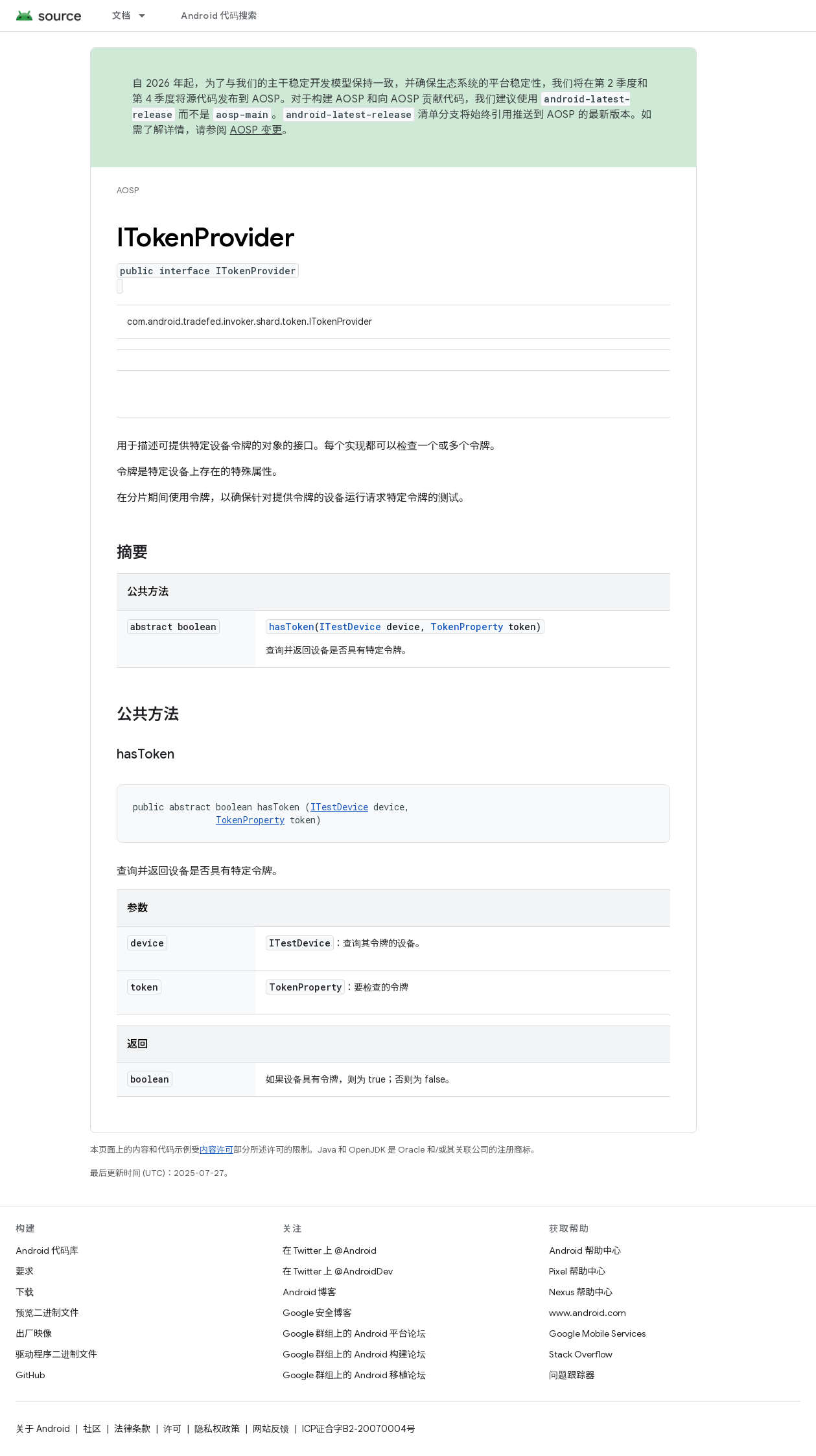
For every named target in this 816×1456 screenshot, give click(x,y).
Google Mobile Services (597, 1333)
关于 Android (43, 1429)
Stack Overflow (580, 1354)
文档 (121, 15)
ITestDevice (350, 626)
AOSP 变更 (256, 130)
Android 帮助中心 (585, 1250)
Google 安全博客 (317, 1313)
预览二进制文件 (47, 1313)
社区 (92, 1429)
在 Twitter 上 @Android (330, 1250)
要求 (25, 1271)
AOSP (128, 190)
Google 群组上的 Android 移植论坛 (354, 1375)
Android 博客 (309, 1292)
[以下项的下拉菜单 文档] (147, 15)
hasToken (291, 626)
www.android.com (587, 1313)
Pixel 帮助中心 (577, 1271)
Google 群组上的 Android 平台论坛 (354, 1333)
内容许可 (216, 1149)
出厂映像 (34, 1333)
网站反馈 (271, 1429)
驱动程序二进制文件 (56, 1354)
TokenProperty (466, 626)
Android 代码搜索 (219, 15)
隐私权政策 (217, 1429)
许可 (172, 1429)
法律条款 (132, 1429)
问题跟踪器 (571, 1375)
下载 (25, 1292)
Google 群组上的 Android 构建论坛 (354, 1354)
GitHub (30, 1375)
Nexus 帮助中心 (580, 1292)
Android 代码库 (47, 1250)
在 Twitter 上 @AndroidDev (338, 1271)
